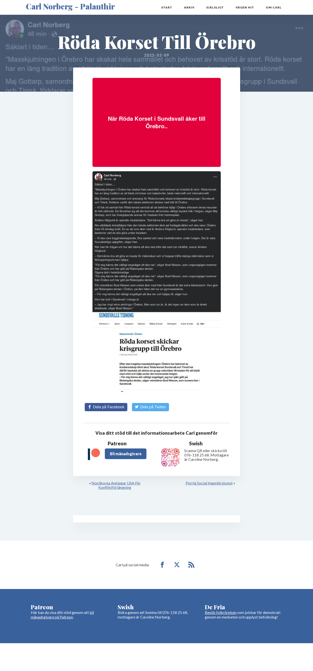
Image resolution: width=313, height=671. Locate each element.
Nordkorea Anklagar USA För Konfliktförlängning (116, 485)
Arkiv (189, 7)
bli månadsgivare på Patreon (62, 614)
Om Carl (274, 7)
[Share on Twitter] (150, 407)
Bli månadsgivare (126, 453)
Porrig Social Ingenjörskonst (209, 483)
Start (166, 7)
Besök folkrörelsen (221, 612)
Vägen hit (245, 7)
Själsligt (215, 7)
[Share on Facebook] (106, 407)
